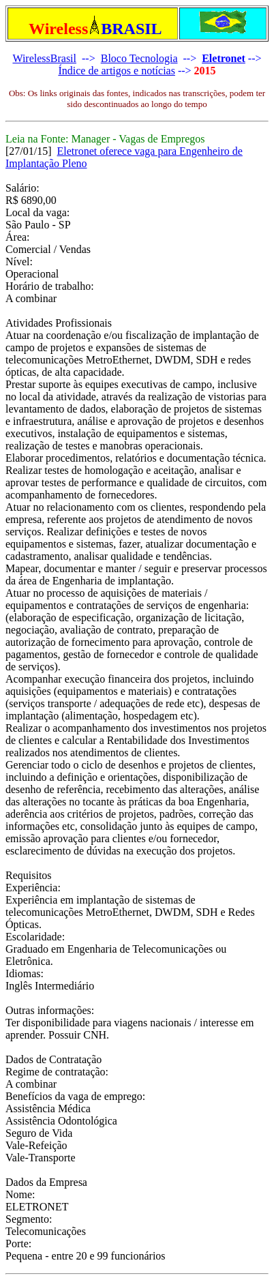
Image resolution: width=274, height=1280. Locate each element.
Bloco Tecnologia (139, 58)
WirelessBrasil (44, 58)
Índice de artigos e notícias (116, 70)
